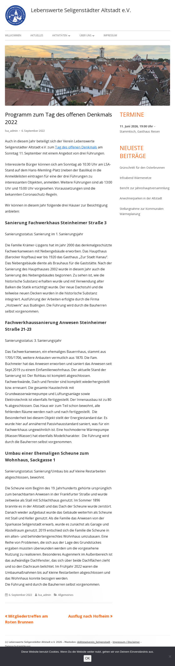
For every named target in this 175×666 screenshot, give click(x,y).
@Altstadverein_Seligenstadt (93, 642)
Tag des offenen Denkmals (76, 147)
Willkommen (13, 35)
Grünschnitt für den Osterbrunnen (142, 168)
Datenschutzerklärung (17, 646)
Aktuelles (36, 35)
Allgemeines (65, 595)
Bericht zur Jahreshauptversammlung (144, 188)
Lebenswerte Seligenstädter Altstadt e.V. (81, 10)
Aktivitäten (59, 35)
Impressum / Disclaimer (126, 642)
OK (87, 658)
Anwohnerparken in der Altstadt (141, 198)
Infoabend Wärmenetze (135, 178)
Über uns (85, 35)
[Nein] (170, 656)
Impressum (110, 35)
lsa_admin (11, 131)
